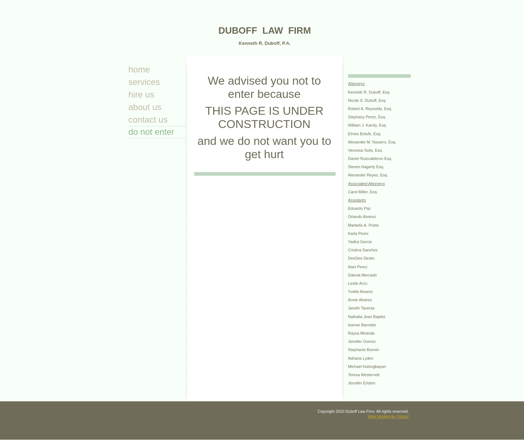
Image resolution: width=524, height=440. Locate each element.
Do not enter (151, 132)
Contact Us (148, 119)
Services (144, 82)
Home (139, 69)
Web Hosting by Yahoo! (388, 416)
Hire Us (141, 94)
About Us (145, 107)
